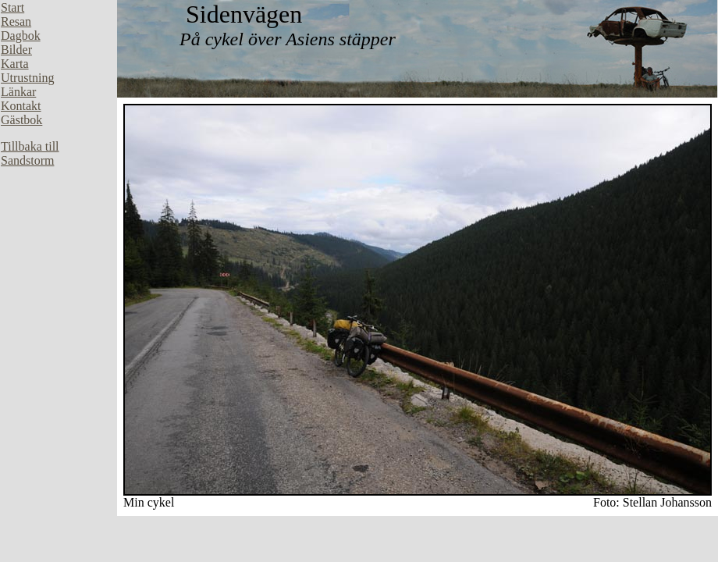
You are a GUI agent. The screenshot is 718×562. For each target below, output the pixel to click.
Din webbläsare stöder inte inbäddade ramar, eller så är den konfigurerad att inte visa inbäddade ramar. (58, 234)
